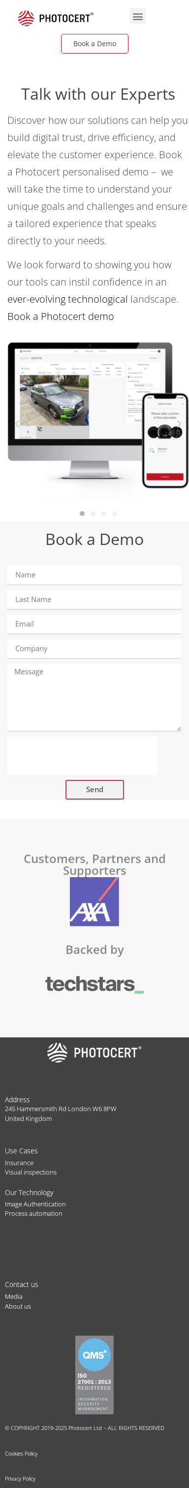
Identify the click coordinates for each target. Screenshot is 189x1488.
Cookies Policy (21, 1453)
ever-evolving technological (67, 299)
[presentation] (82, 756)
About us (18, 1306)
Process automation (34, 1213)
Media (14, 1296)
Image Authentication (35, 1204)
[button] (138, 16)
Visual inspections (31, 1172)
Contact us (21, 1284)
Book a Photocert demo (60, 316)
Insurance (19, 1162)
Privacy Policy (20, 1478)
